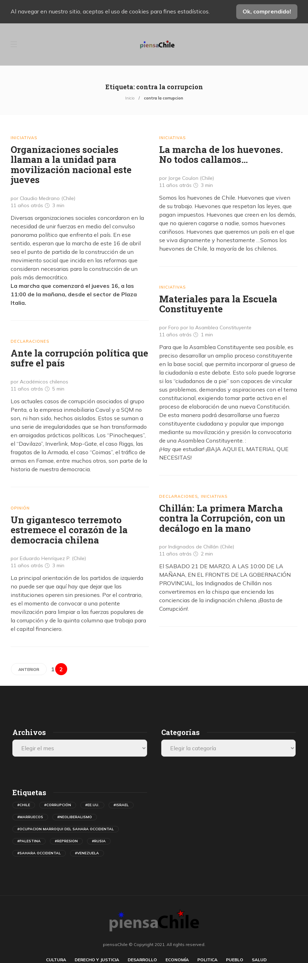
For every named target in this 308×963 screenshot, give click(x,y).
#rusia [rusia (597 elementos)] (99, 841)
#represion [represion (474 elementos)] (66, 841)
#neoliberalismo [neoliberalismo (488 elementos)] (74, 817)
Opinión (20, 508)
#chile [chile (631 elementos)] (23, 805)
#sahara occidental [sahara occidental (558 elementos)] (39, 853)
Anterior (28, 669)
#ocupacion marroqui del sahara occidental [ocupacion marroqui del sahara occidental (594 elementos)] (65, 829)
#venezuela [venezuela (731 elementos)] (87, 853)
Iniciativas (24, 137)
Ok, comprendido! (267, 11)
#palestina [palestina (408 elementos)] (29, 841)
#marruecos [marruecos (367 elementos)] (30, 817)
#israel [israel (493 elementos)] (121, 805)
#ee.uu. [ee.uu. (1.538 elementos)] (92, 805)
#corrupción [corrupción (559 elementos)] (57, 805)
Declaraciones (30, 341)
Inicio (129, 98)
